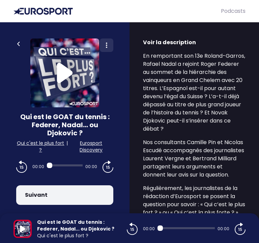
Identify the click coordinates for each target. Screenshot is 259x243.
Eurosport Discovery (91, 146)
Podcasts (233, 11)
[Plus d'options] (106, 45)
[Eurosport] (117, 11)
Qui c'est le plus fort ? (40, 146)
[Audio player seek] (65, 165)
